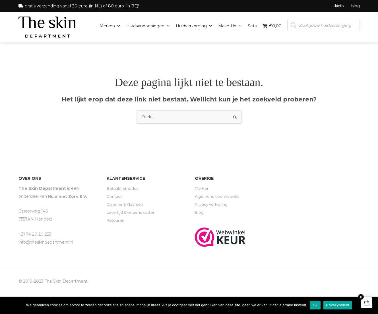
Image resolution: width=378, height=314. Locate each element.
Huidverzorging (194, 25)
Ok (315, 305)
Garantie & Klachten (126, 204)
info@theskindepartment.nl (45, 241)
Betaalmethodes (123, 188)
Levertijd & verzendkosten (133, 212)
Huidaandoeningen (148, 25)
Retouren (116, 220)
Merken (110, 25)
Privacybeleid (337, 305)
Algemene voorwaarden (219, 196)
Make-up (230, 25)
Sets (252, 25)
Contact (115, 196)
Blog (199, 212)
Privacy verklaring (212, 204)
